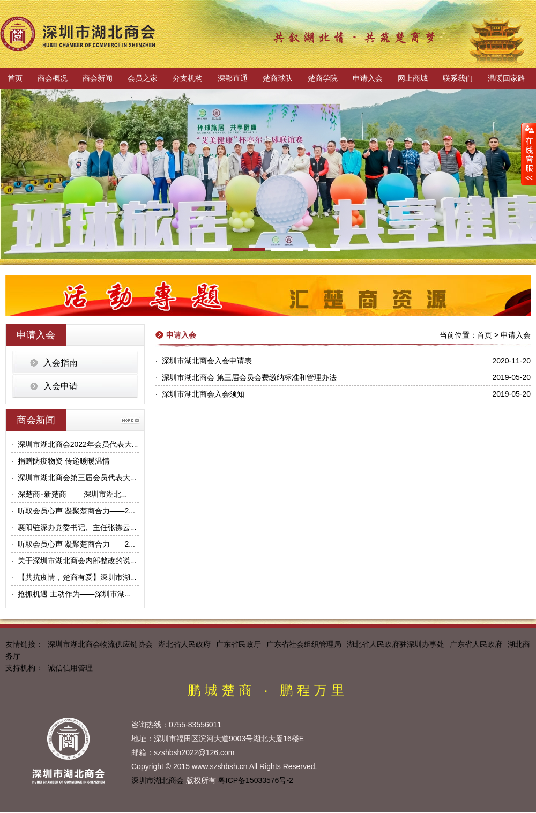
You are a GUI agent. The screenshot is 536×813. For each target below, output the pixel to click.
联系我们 (458, 78)
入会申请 (60, 386)
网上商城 (413, 78)
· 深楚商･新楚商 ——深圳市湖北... (69, 494)
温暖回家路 (506, 78)
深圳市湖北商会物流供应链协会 (100, 644)
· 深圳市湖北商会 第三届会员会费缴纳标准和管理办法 (246, 377)
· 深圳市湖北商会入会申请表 (203, 360)
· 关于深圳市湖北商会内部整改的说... (73, 560)
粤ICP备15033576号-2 (255, 780)
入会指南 (60, 362)
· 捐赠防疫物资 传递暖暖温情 (60, 461)
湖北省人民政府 (184, 644)
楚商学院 (323, 78)
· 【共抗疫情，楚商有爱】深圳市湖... (73, 577)
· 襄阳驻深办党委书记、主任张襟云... (73, 527)
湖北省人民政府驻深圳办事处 (395, 644)
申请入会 (368, 78)
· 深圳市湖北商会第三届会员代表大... (73, 477)
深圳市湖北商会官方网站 (77, 33)
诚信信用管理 (70, 667)
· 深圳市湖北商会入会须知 (199, 394)
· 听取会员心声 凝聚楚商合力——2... (73, 510)
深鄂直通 (233, 78)
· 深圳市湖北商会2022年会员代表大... (74, 444)
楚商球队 (278, 78)
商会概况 (53, 78)
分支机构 (188, 78)
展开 (528, 153)
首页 (15, 78)
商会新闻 (98, 78)
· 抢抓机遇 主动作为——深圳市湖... (71, 594)
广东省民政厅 (238, 644)
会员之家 (143, 78)
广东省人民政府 (476, 644)
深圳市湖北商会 (157, 780)
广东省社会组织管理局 (303, 644)
